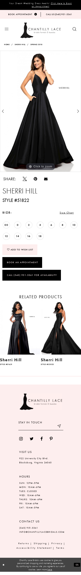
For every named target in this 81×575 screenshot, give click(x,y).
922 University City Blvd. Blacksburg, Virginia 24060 (35, 463)
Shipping (40, 546)
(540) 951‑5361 (28, 531)
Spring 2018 (36, 46)
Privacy (57, 546)
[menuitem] (21, 442)
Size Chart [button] (65, 214)
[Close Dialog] (4, 568)
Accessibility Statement (34, 551)
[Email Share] (46, 179)
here (49, 572)
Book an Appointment (22, 265)
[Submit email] (59, 430)
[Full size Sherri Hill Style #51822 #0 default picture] (40, 112)
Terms (60, 551)
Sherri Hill (20, 46)
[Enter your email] (40, 430)
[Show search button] (74, 30)
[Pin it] (35, 179)
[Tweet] (24, 180)
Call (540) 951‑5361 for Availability (32, 278)
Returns (23, 546)
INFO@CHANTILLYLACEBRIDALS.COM (42, 535)
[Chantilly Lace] (40, 31)
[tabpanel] (40, 112)
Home (7, 46)
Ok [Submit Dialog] (77, 567)
